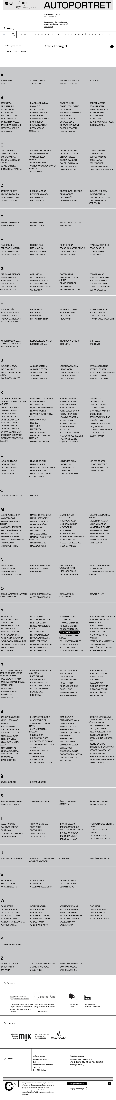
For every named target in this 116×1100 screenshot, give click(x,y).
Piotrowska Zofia (39, 647)
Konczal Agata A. (68, 398)
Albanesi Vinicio (38, 80)
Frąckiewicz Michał (99, 245)
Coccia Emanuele (68, 160)
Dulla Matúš (66, 197)
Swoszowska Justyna (71, 754)
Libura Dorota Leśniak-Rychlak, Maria (41, 474)
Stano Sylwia (66, 717)
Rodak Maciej (66, 673)
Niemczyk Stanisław (100, 565)
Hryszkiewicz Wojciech (102, 319)
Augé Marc (95, 80)
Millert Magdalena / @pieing (99, 516)
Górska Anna (66, 274)
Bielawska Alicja (38, 125)
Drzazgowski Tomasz (71, 191)
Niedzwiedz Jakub (69, 574)
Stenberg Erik (67, 729)
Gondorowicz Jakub (40, 287)
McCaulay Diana (68, 521)
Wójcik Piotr (96, 915)
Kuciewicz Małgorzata (101, 430)
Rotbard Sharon (68, 695)
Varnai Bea (35, 884)
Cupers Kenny (97, 154)
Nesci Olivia (36, 571)
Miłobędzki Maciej (99, 521)
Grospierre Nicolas (70, 289)
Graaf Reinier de (68, 283)
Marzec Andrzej (38, 534)
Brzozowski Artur (99, 109)
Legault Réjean (38, 461)
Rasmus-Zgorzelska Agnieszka (40, 671)
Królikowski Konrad (100, 417)
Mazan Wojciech (38, 546)
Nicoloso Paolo (68, 571)
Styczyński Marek (69, 745)
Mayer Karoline (38, 543)
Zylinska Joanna (68, 970)
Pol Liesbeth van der (70, 641)
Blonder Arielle (68, 109)
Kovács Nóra (66, 420)
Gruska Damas (97, 274)
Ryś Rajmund (96, 695)
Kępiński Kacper (38, 411)
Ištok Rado (95, 344)
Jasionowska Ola (69, 366)
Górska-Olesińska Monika (68, 278)
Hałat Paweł (36, 316)
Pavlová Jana (37, 616)
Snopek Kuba (36, 735)
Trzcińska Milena (68, 836)
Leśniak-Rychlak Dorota (42, 467)
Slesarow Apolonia (40, 717)
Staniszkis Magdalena (41, 763)
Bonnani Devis (67, 122)
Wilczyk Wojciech (39, 915)
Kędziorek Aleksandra (41, 408)
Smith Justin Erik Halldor (38, 730)
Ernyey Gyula (37, 225)
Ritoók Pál (35, 695)
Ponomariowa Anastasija (73, 650)
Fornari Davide (37, 254)
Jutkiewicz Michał (99, 378)
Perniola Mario (38, 623)
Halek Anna (36, 309)
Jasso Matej (66, 369)
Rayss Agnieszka (38, 682)
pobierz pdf (48, 27)
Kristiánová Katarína (100, 411)
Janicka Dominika (38, 366)
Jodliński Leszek (98, 375)
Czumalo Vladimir (99, 166)
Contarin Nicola (68, 169)
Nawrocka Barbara (40, 565)
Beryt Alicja (36, 115)
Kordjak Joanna (68, 404)
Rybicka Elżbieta (98, 692)
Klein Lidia (35, 426)
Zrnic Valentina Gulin (71, 964)
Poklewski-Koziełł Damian (68, 636)
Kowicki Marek (67, 426)
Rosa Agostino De (69, 686)
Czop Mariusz (96, 163)
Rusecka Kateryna (99, 686)
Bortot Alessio (97, 103)
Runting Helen (97, 680)
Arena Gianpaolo (68, 84)
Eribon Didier (37, 222)
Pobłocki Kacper (68, 626)
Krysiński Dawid (97, 420)
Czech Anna (96, 160)
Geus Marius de (38, 277)
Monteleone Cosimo (100, 527)
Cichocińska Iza (38, 163)
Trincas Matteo (38, 836)
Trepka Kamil (36, 830)
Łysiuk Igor (35, 496)
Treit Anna (35, 827)
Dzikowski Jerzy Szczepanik (97, 201)
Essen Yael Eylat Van (70, 222)
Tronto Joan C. (67, 824)
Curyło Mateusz (98, 157)
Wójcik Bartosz (98, 912)
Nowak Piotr (96, 568)
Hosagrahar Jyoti (99, 312)
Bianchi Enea (36, 122)
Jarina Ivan (35, 375)
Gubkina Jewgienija (99, 277)
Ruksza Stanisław (99, 673)
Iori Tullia (95, 341)
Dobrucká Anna (38, 191)
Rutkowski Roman (99, 689)
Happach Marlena (39, 319)
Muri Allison (96, 543)
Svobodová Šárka (69, 751)
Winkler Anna (37, 922)
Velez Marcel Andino (41, 887)
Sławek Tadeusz (38, 720)
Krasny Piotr (96, 401)
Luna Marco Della (99, 467)
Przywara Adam (98, 644)
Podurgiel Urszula (69, 632)
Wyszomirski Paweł (99, 919)
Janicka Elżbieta (38, 369)
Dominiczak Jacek (39, 194)
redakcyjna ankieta (40, 685)
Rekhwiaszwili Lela (40, 689)
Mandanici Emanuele (40, 515)
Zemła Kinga (36, 970)
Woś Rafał (95, 906)
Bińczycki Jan (67, 103)
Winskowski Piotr (39, 925)
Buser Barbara (97, 125)
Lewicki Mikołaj (38, 470)
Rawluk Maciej (37, 679)
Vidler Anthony (68, 884)
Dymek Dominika (97, 194)
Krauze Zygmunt (98, 404)
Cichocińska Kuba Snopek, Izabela (42, 167)
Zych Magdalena (68, 967)
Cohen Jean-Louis (69, 163)
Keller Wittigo (37, 404)
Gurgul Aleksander (99, 287)
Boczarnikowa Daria (70, 112)
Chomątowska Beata (40, 151)
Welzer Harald (38, 906)
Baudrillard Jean (39, 103)
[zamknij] (112, 46)
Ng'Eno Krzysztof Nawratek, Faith (68, 566)
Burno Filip (95, 119)
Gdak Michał (36, 274)
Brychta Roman (97, 106)
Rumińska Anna (97, 677)
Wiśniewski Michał (69, 906)
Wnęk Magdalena (68, 912)
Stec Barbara (67, 723)
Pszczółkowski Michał (101, 647)
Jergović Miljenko (99, 366)
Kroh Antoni (96, 414)
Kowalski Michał (68, 423)
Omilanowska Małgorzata (66, 595)
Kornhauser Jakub (69, 411)
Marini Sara (36, 527)
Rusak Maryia (96, 683)
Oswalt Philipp (97, 594)
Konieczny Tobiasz (69, 401)
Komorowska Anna (39, 441)
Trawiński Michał (39, 824)
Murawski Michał (98, 540)
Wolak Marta (66, 925)
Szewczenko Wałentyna (102, 747)
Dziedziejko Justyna (100, 197)
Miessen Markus (68, 546)
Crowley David (97, 151)
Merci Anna (65, 530)
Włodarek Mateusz (69, 909)
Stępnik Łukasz (67, 738)
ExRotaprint (66, 225)
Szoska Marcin (97, 753)
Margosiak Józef (39, 524)
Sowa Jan (35, 747)
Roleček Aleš (66, 677)
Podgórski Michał (69, 629)
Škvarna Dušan (38, 782)
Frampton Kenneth (69, 251)
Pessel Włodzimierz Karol (39, 627)
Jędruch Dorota (98, 369)
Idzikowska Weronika (41, 341)
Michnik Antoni (67, 540)
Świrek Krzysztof (99, 801)
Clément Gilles (67, 157)
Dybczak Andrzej (98, 191)
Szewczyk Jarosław (100, 750)
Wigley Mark (36, 912)
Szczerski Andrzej (99, 725)
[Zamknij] (109, 1083)
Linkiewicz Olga (68, 461)
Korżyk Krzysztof (69, 414)
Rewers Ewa (36, 692)
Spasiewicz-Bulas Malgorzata (38, 751)
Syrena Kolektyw (69, 757)
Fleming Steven (38, 251)
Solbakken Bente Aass (41, 741)
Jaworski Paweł (68, 375)
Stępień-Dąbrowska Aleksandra (69, 734)
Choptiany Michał (39, 154)
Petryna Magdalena (40, 638)
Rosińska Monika (68, 692)
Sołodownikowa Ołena (42, 744)
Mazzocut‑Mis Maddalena (66, 516)
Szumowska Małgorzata (102, 759)
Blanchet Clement (69, 106)
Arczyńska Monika (69, 80)
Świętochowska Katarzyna (68, 802)
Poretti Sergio (97, 625)
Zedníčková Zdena (39, 967)
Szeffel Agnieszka (99, 735)
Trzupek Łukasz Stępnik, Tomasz (101, 825)
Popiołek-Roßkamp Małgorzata (99, 621)
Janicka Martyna (38, 372)
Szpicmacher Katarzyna (102, 756)
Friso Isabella (97, 248)
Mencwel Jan (66, 527)
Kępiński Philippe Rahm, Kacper (41, 415)
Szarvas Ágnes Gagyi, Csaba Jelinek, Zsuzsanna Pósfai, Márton (102, 719)
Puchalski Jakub (98, 650)
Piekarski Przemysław (41, 644)
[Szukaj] (13, 34)
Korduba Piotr (67, 408)
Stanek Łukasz (37, 759)
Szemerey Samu (97, 744)
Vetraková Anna (68, 880)
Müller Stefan (97, 536)
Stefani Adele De (68, 726)
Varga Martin (37, 880)
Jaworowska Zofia (69, 372)
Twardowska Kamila (100, 839)
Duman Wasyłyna (68, 200)
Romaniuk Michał (68, 680)
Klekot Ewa (35, 429)
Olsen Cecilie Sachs (40, 597)
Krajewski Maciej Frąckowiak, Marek (68, 440)
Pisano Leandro (68, 616)
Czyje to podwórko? (17, 51)
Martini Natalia (37, 531)
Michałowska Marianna (72, 536)
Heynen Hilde (66, 316)
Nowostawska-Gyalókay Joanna (101, 572)
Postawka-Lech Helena (101, 629)
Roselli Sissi (66, 689)
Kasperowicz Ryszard (41, 398)
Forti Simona (66, 245)
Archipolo (35, 84)
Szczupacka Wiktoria (100, 732)
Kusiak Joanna (97, 436)
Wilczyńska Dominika (41, 919)
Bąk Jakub (35, 106)
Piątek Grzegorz (38, 641)
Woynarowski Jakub (100, 909)
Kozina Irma (66, 430)
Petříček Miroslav (39, 635)
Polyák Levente (67, 647)
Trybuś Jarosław (69, 833)
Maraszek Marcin (39, 521)
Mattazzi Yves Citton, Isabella (40, 538)
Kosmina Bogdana (69, 417)
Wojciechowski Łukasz (71, 915)
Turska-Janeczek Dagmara (98, 831)
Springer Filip (37, 756)
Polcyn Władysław (69, 644)
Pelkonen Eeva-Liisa (40, 620)
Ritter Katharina (68, 670)
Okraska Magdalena (40, 594)
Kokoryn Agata (37, 432)
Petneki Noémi (37, 632)
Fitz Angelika (37, 248)
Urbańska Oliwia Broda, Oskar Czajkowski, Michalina (49, 859)
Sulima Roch (66, 748)
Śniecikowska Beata (40, 801)
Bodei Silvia (65, 115)
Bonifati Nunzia (67, 119)
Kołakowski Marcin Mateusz (39, 436)
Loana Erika (66, 470)
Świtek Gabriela (98, 804)
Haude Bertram (67, 312)
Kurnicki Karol (97, 433)
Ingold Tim (65, 344)
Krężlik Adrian (97, 408)
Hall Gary (35, 312)
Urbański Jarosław (99, 858)
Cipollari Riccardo (69, 151)
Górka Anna (36, 290)
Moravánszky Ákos (99, 530)
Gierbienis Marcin (39, 280)
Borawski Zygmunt (69, 125)
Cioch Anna (36, 172)
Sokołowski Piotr (39, 738)
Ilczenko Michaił (38, 344)
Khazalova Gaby (38, 420)
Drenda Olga (36, 197)
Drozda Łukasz (38, 200)
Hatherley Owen (68, 309)
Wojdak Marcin (67, 922)
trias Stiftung (37, 833)
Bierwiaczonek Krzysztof (37, 129)
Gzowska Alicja (98, 290)
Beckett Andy (37, 109)
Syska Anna (65, 760)
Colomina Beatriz (69, 166)
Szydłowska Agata (99, 763)
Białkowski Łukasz (39, 119)
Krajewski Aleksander (71, 436)
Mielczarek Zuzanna (70, 543)
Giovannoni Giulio (39, 283)
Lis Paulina (65, 464)
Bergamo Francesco (40, 112)
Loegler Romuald (69, 473)
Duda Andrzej (67, 194)
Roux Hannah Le (98, 670)
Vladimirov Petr (68, 887)
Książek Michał (97, 426)
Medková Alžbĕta (68, 524)
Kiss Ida (34, 423)
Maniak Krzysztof (39, 518)
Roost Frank (66, 683)
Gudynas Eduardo (99, 280)
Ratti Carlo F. (37, 676)
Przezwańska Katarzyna (102, 641)
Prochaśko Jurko (98, 635)
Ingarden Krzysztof (70, 341)
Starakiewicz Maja (69, 720)
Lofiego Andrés (97, 461)
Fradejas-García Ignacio (72, 248)
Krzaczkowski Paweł (100, 423)
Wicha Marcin (37, 909)
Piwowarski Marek (69, 623)
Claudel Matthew (69, 154)
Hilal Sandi (65, 319)
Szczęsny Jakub (98, 729)
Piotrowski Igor (38, 650)
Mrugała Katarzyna (99, 533)
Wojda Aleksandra (69, 919)
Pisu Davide (65, 620)
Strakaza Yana (67, 742)
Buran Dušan (96, 115)
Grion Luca (65, 286)
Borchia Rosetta (68, 128)
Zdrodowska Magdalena (42, 964)
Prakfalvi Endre (98, 632)
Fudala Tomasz (97, 251)
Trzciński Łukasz (68, 839)
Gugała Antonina (98, 283)
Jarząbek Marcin (38, 378)
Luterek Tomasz (98, 470)
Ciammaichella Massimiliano (37, 158)
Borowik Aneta (67, 131)
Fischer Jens (36, 245)
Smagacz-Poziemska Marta (39, 724)
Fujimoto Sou (96, 254)
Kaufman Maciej (38, 401)
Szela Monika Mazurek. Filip (101, 739)
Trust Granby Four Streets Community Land (71, 828)
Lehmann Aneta (38, 464)
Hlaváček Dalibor (98, 309)
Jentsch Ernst (67, 378)
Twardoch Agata (98, 835)
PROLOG (93, 638)
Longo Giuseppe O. (98, 464)
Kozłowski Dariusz (69, 433)
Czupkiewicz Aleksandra (102, 169)
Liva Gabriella (67, 467)
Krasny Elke (96, 398)
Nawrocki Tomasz (39, 568)
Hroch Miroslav (98, 316)
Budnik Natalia (97, 112)
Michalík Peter (67, 533)
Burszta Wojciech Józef (102, 122)
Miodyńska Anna (98, 524)
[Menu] (6, 3)
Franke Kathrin (67, 254)
